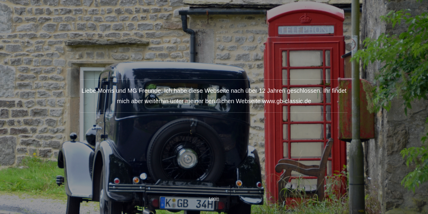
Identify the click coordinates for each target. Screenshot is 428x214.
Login (214, 198)
